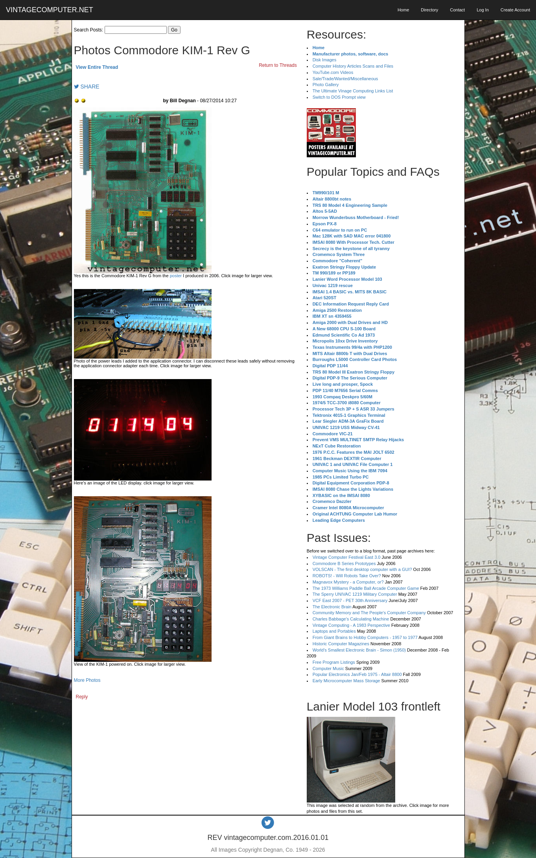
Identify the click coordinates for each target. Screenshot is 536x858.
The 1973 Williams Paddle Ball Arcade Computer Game (366, 588)
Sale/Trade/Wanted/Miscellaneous (345, 78)
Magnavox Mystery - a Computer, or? (348, 582)
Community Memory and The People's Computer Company (369, 612)
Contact (457, 9)
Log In (483, 9)
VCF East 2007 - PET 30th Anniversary (350, 600)
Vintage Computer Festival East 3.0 (347, 557)
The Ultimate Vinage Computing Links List (353, 90)
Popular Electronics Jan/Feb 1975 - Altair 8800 (357, 674)
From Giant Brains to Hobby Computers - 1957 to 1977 (365, 637)
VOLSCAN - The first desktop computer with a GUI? (362, 569)
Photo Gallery (326, 84)
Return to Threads (278, 65)
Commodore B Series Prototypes (344, 563)
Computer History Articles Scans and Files (353, 66)
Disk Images (325, 59)
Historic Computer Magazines (341, 643)
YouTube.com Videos (333, 72)
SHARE (86, 86)
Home (403, 9)
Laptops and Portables (334, 631)
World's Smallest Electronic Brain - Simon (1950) (359, 650)
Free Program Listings (334, 662)
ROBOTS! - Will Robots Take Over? (347, 575)
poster (176, 275)
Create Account (515, 9)
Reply (82, 697)
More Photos (87, 680)
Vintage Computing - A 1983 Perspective (351, 625)
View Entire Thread (97, 67)
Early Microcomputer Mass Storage (346, 680)
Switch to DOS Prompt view (339, 97)
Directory (429, 9)
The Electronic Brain (332, 606)
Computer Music (328, 668)
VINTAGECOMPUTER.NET (49, 10)
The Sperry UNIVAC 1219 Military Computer (355, 594)
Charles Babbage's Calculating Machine (351, 619)
